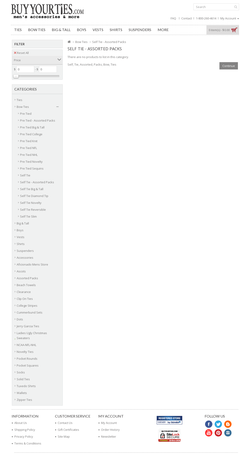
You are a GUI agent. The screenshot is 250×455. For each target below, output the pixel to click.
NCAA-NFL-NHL (26, 345)
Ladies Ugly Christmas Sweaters (32, 335)
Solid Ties (23, 379)
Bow (106, 64)
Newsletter (108, 436)
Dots (20, 319)
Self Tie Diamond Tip (34, 196)
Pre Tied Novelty (31, 162)
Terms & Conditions (27, 443)
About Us (20, 423)
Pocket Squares (28, 365)
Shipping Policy (24, 430)
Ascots (21, 271)
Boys (81, 29)
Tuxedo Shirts (26, 386)
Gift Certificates (68, 430)
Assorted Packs (27, 278)
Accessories (25, 257)
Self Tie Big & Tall (31, 189)
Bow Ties (36, 29)
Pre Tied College (31, 134)
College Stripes (27, 305)
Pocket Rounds (27, 359)
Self (70, 64)
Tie (76, 64)
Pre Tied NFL (28, 148)
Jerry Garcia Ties (28, 326)
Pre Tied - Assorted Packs (37, 120)
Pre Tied (25, 114)
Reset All (21, 53)
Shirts (116, 29)
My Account (109, 423)
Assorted (86, 64)
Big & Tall (61, 29)
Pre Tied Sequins (32, 168)
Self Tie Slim (28, 216)
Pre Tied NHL (29, 155)
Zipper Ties (24, 400)
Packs (98, 64)
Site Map (64, 436)
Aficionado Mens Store (32, 264)
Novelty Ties (25, 352)
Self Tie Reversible (33, 210)
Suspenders (140, 29)
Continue (228, 66)
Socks (21, 372)
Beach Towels (26, 285)
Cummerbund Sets (29, 312)
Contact (186, 18)
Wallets (22, 393)
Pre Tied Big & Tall (32, 127)
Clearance (24, 292)
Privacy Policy (23, 436)
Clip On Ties (25, 299)
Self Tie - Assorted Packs (37, 182)
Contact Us (65, 423)
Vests (98, 29)
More (163, 29)
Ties (18, 29)
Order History (110, 430)
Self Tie (25, 175)
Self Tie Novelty (31, 203)
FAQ (173, 18)
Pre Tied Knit (28, 141)
